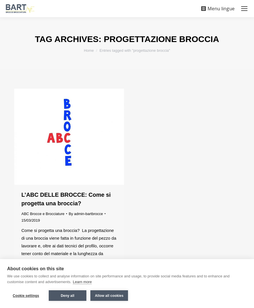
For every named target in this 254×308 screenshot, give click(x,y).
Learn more (82, 282)
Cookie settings (26, 296)
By (86, 214)
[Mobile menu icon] (244, 9)
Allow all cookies (109, 296)
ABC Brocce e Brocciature (42, 214)
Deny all (67, 296)
